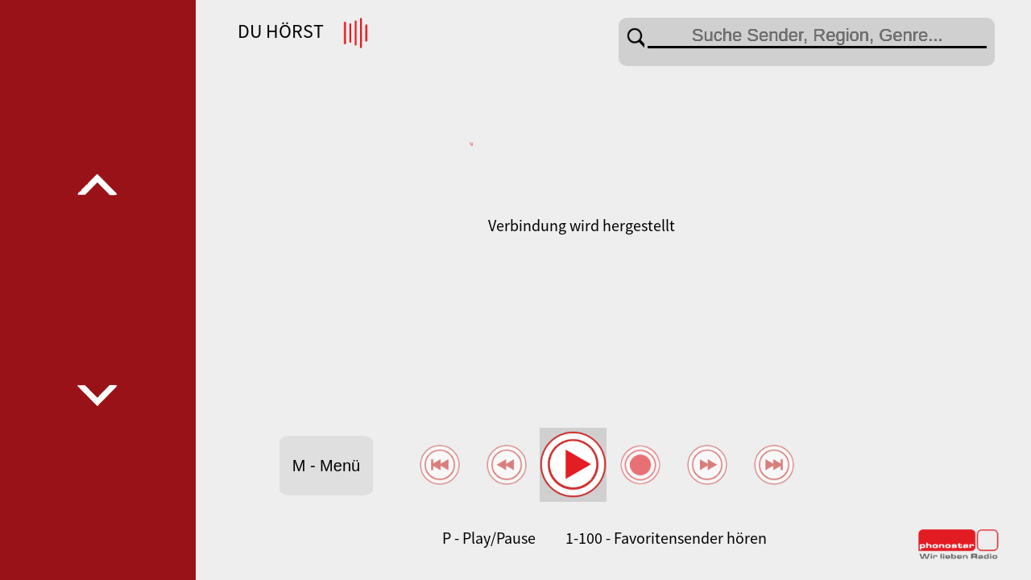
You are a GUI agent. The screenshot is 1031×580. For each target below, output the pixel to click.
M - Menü (326, 465)
